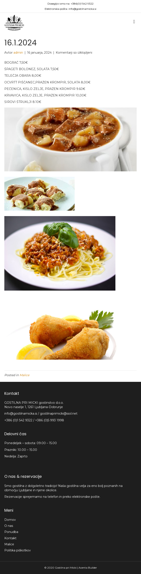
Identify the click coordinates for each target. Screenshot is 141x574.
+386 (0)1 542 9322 (18, 420)
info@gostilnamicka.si (82, 8)
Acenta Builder (88, 567)
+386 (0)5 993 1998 (49, 420)
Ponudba (11, 532)
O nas (8, 526)
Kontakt (10, 538)
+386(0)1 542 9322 (82, 3)
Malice (24, 375)
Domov (10, 520)
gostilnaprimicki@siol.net (58, 413)
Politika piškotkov (17, 550)
